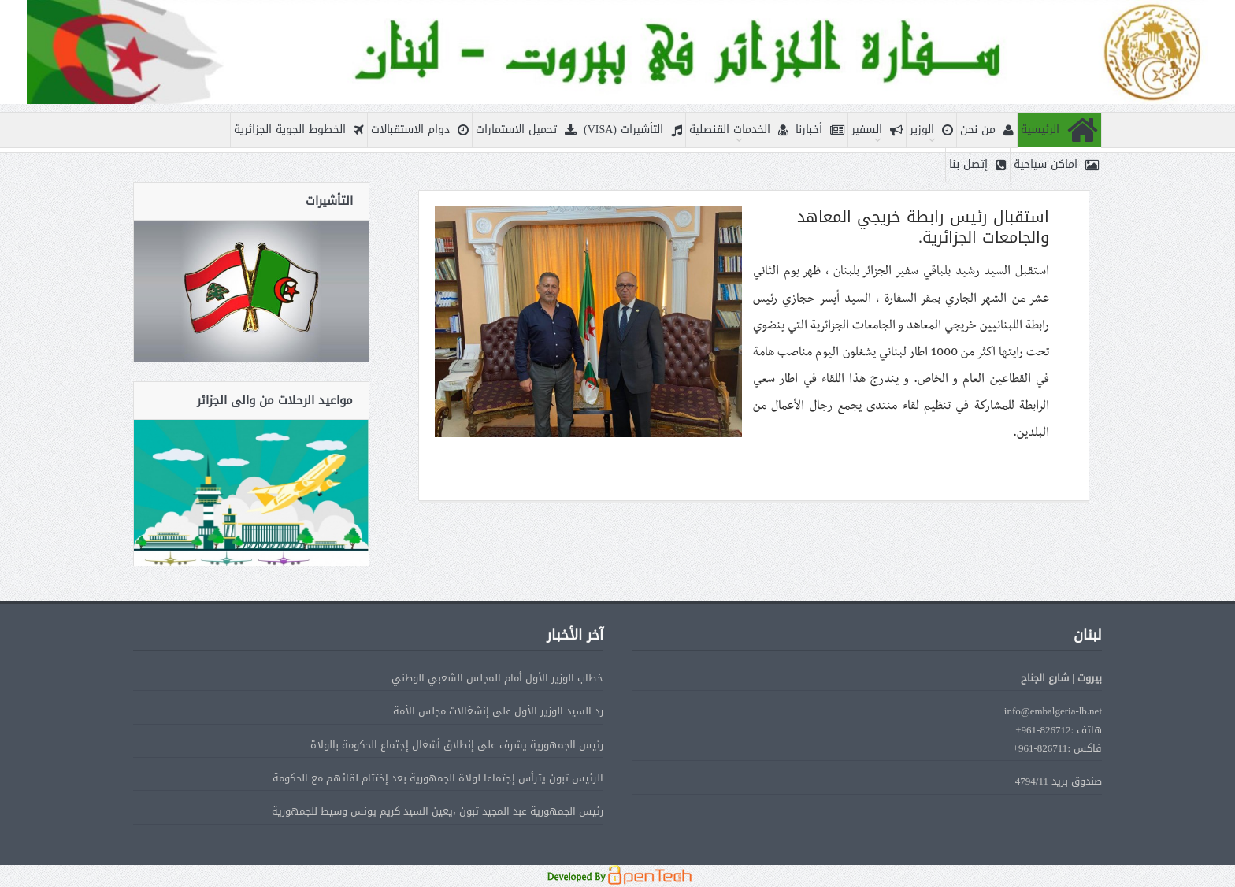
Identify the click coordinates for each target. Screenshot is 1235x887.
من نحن (987, 130)
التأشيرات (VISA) (633, 130)
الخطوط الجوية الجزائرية (299, 130)
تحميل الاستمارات (526, 130)
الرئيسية (1059, 130)
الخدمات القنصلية (738, 130)
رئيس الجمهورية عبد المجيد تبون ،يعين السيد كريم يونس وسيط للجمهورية (437, 811)
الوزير (931, 130)
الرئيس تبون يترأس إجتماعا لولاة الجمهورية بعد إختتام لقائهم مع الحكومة (438, 778)
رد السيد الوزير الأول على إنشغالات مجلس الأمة (498, 711)
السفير (877, 130)
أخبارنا (820, 130)
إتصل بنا (978, 165)
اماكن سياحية (1056, 165)
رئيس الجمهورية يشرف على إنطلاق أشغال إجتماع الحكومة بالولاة (456, 745)
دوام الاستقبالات (420, 130)
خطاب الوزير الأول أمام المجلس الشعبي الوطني (497, 678)
